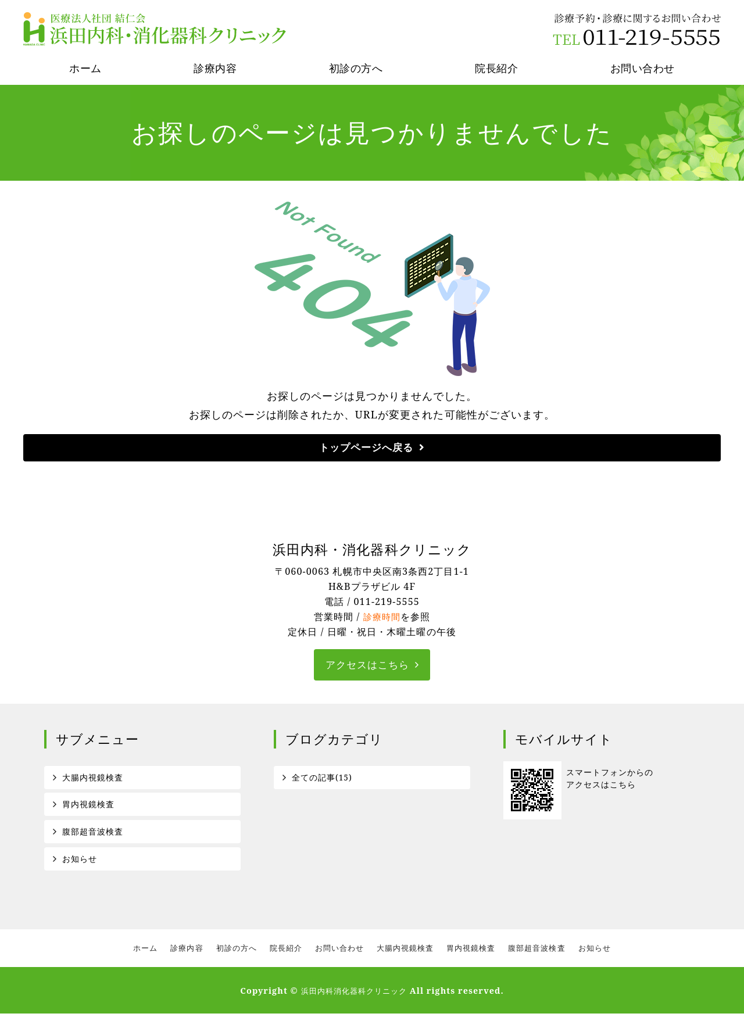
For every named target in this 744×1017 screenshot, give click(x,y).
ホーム (85, 68)
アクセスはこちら (367, 666)
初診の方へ (356, 68)
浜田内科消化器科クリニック (354, 994)
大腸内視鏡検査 (93, 778)
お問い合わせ (642, 68)
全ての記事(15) (322, 778)
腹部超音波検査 (93, 834)
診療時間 (382, 617)
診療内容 (215, 68)
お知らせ (79, 861)
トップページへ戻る (366, 448)
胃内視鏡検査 (88, 806)
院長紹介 (496, 68)
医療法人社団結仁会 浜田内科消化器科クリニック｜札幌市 (156, 29)
